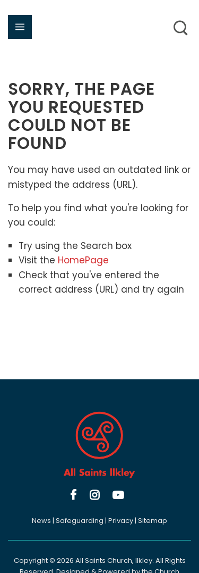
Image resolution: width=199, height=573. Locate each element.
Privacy (120, 521)
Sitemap (152, 521)
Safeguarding (79, 521)
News (41, 521)
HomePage (83, 260)
